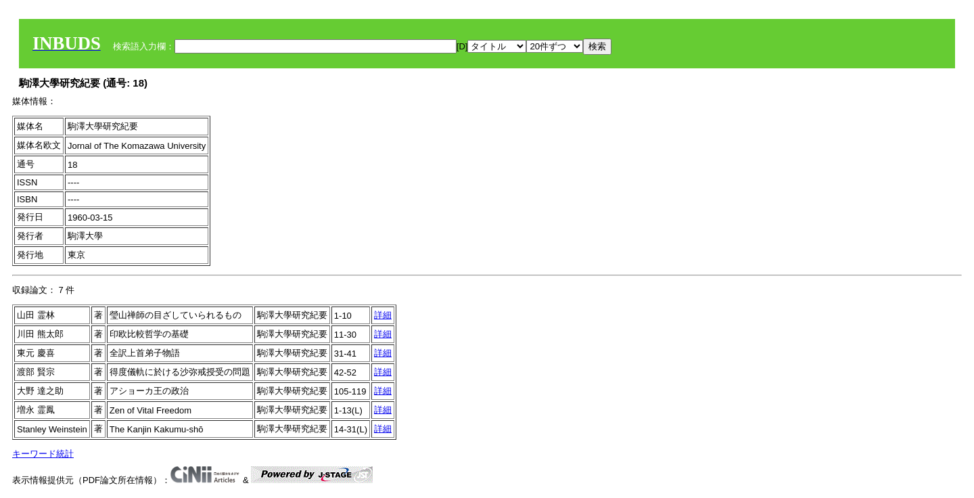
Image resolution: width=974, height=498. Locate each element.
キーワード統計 (43, 454)
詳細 (383, 315)
